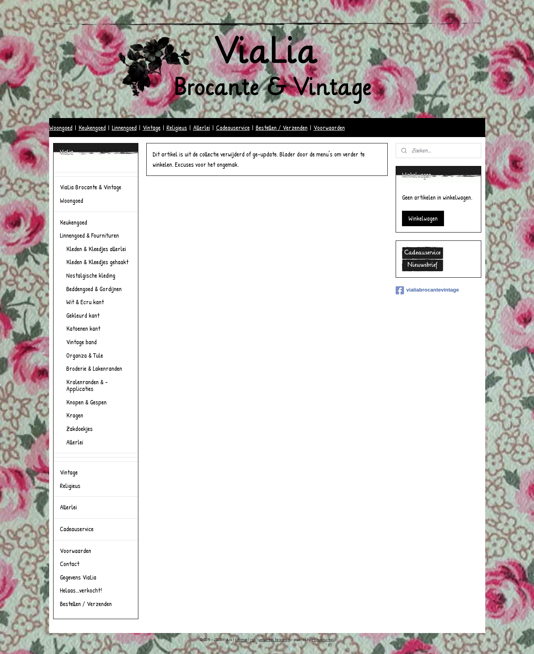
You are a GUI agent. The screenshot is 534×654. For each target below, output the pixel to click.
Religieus (177, 127)
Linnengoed (124, 127)
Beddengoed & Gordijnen (94, 288)
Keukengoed (92, 127)
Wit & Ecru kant (85, 301)
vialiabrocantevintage (427, 290)
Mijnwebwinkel (323, 639)
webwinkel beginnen (274, 639)
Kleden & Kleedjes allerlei (96, 248)
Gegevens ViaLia (78, 577)
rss (253, 639)
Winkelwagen (423, 218)
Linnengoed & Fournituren (89, 235)
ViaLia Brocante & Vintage (90, 187)
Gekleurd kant (83, 315)
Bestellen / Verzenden (282, 127)
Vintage (152, 127)
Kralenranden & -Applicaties (87, 385)
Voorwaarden (329, 127)
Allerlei (201, 127)
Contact (69, 563)
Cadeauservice (233, 127)
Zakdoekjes (79, 428)
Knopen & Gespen (86, 402)
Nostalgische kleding (90, 275)
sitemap (241, 639)
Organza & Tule (84, 355)
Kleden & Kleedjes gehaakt (97, 261)
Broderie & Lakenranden (94, 368)
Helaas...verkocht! (81, 590)
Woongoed (61, 127)
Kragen (74, 415)
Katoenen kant (83, 328)
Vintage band (81, 341)
